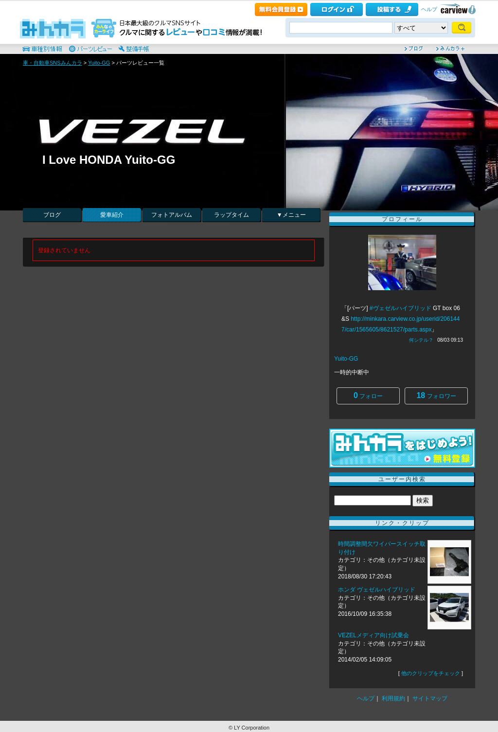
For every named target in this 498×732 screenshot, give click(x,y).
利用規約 (393, 698)
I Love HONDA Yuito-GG (108, 159)
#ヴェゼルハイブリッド (400, 308)
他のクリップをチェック (430, 673)
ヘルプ (429, 9)
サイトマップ (429, 698)
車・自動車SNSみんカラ (52, 63)
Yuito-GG (99, 63)
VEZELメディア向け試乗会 (373, 635)
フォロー (368, 395)
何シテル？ (421, 340)
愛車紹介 (112, 214)
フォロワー (436, 395)
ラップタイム (231, 214)
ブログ (52, 214)
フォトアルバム (171, 214)
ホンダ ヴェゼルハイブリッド (377, 589)
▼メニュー (291, 214)
